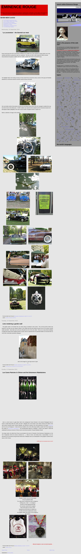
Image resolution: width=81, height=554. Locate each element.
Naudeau (71, 115)
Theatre (68, 135)
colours (65, 93)
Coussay (77, 94)
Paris (60, 118)
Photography (67, 120)
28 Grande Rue (67, 78)
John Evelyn (67, 108)
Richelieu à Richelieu (69, 128)
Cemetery (72, 88)
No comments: (29, 316)
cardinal (60, 88)
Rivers (79, 129)
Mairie (77, 111)
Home (28, 550)
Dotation (60, 96)
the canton (75, 134)
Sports (61, 133)
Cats (68, 88)
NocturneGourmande (72, 116)
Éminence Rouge (18, 7)
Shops (67, 132)
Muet (58, 115)
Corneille (66, 94)
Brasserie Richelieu (77, 84)
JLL (62, 108)
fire (68, 100)
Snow (72, 132)
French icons (76, 102)
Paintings (68, 117)
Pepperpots (77, 118)
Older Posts (51, 550)
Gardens (72, 104)
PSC (64, 125)
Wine (61, 141)
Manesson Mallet (60, 112)
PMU (64, 122)
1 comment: (27, 545)
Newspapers (64, 116)
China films (66, 90)
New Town (58, 116)
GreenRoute (59, 105)
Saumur (72, 131)
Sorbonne (77, 132)
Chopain (77, 90)
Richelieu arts (78, 128)
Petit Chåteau (59, 120)
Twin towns (78, 138)
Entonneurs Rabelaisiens (13, 428)
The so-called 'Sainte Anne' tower (10, 21)
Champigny (66, 89)
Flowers (58, 101)
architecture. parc (15, 366)
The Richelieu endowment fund (9, 20)
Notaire (79, 116)
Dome (79, 95)
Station (71, 133)
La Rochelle (70, 109)
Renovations (20, 366)
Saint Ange (68, 131)
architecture (76, 80)
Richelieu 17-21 (60, 128)
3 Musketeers (76, 78)
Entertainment (60, 98)
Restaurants (76, 126)
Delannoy (68, 95)
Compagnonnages (73, 93)
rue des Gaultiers (61, 131)
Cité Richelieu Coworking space (10, 25)
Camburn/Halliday (65, 87)
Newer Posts (4, 550)
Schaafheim (77, 131)
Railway (73, 125)
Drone (65, 96)
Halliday (70, 105)
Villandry (58, 140)
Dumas (73, 96)
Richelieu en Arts (61, 129)
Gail (62, 104)
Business (67, 86)
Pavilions (65, 118)
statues (75, 133)
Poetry (68, 122)
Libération (65, 110)
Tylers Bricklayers (62, 139)
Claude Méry (59, 93)
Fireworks (73, 100)
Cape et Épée (77, 87)
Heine (79, 105)
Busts (72, 86)
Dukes (68, 96)
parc (79, 117)
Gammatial (67, 104)
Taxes (71, 134)
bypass (77, 85)
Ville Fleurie (63, 140)
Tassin (67, 134)
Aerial (64, 80)
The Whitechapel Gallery (8, 26)
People (70, 118)
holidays (69, 106)
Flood (78, 100)
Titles (78, 135)
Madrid (67, 111)
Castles (64, 88)
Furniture (58, 104)
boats (79, 83)
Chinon (10, 547)
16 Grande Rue (8, 366)
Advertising (59, 80)
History (61, 107)
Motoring (14, 317)
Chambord (77, 88)
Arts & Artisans (77, 82)
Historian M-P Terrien (7, 24)
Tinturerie (74, 135)
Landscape (76, 109)
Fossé (69, 102)
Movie (77, 113)
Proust (61, 125)
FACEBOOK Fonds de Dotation (9, 23)
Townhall (65, 138)
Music (66, 115)
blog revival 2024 (68, 83)
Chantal (71, 89)
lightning (70, 110)
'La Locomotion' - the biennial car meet (16, 32)
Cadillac (6, 317)
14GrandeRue (68, 77)
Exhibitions (67, 98)
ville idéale (68, 140)
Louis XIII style (60, 111)
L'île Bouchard (78, 108)
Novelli (59, 117)
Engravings (74, 97)
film (65, 100)
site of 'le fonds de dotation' (9, 22)
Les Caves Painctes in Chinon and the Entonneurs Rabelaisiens (24, 372)
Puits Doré (68, 125)
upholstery (73, 139)
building (60, 86)
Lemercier (59, 110)
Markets (71, 112)
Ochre (64, 117)
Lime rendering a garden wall (12, 324)
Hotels (73, 106)
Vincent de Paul (74, 140)
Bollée (59, 84)
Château (59, 90)
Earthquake (78, 96)
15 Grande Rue (75, 77)
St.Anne (66, 133)
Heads (75, 105)
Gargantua (50, 425)
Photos (73, 120)
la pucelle (64, 109)
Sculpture (61, 132)
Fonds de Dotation (65, 101)
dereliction (74, 95)
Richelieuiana (69, 129)
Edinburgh (60, 97)
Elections (67, 97)
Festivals (10, 317)
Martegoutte (77, 112)
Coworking (59, 95)
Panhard (75, 117)
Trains (70, 138)
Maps (66, 112)
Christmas (59, 92)
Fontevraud (72, 101)
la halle (59, 109)
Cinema (70, 92)
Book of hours (65, 84)
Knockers (72, 108)
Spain (58, 133)
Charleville (77, 89)
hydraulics (78, 106)
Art (71, 82)
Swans (63, 134)
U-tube (68, 139)
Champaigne (59, 89)
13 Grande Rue (60, 77)
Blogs (74, 83)
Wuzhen (65, 141)
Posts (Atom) (10, 552)
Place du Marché (70, 121)
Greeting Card (65, 105)
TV (73, 138)
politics (72, 122)
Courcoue (71, 94)
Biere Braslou (60, 83)
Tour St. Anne (60, 136)
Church (64, 92)
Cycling (64, 95)
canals (71, 87)
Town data (74, 136)
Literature (76, 110)
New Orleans (77, 115)
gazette (77, 104)
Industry (59, 108)
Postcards (63, 124)
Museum (61, 115)
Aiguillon (68, 80)
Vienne (78, 139)
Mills (58, 113)
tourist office (67, 136)
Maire (72, 111)
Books (70, 84)
